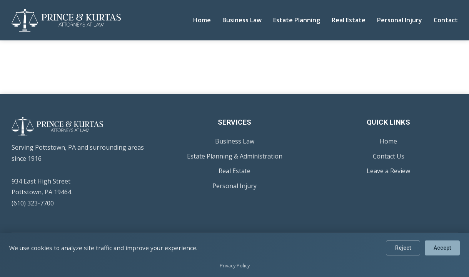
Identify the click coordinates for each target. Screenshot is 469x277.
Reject (402, 248)
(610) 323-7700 (33, 203)
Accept (442, 248)
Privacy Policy (235, 265)
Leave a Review (388, 171)
